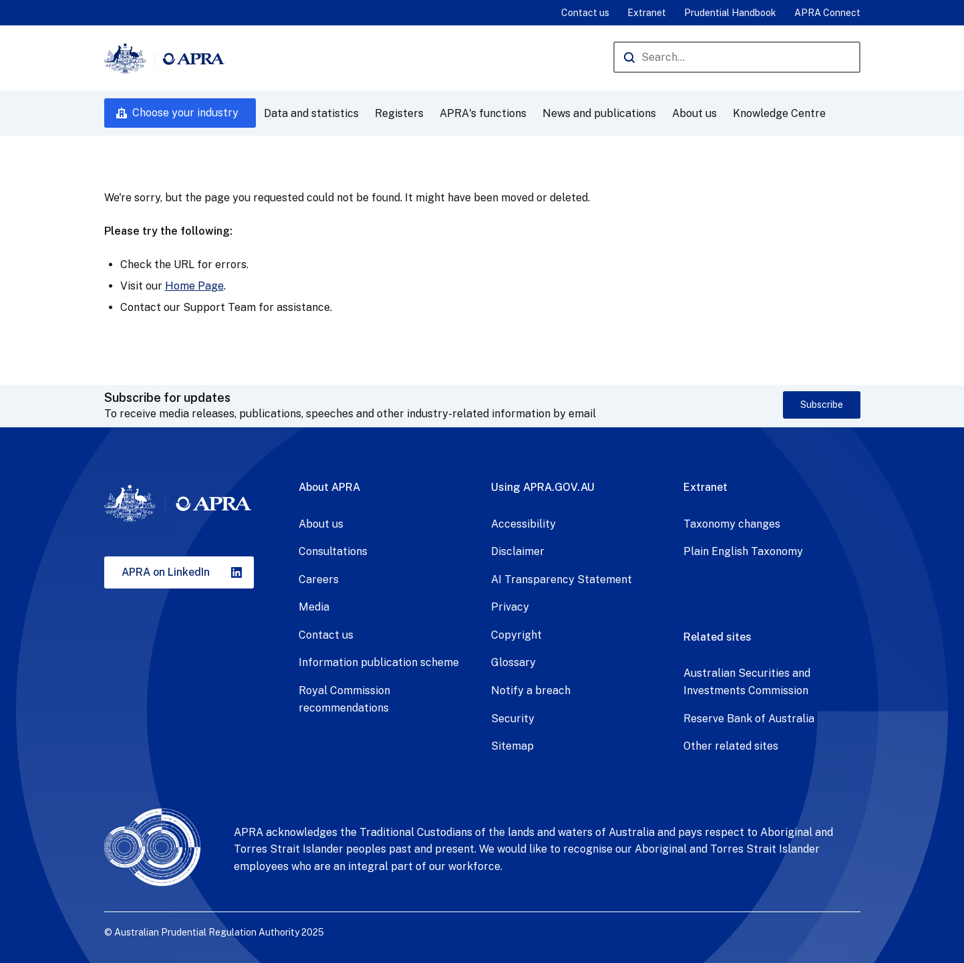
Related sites (717, 637)
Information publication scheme (379, 662)
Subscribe (821, 404)
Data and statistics (311, 113)
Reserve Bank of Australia (748, 718)
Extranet (646, 12)
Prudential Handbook (730, 12)
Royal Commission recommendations (344, 699)
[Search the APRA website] (736, 57)
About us (694, 113)
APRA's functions (483, 113)
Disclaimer (517, 551)
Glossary (513, 662)
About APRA (329, 487)
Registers (399, 113)
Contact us (585, 12)
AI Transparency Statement (561, 579)
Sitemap (512, 746)
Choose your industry (185, 112)
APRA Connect (827, 12)
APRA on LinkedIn (166, 572)
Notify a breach (531, 690)
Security (512, 718)
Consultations (333, 551)
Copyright (516, 635)
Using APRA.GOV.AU (543, 487)
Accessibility (523, 524)
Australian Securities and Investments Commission (746, 682)
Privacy (510, 607)
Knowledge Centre (779, 113)
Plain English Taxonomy (743, 551)
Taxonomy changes (731, 524)
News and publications (599, 113)
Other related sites (730, 746)
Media (314, 607)
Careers (319, 579)
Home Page (194, 286)
